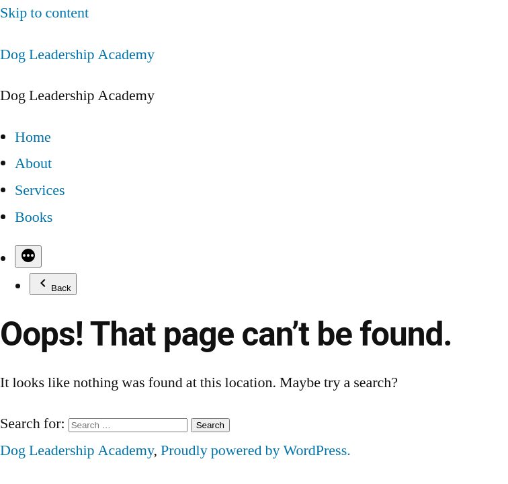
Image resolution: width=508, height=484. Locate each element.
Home (33, 137)
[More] (28, 256)
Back (53, 284)
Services (40, 190)
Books (33, 217)
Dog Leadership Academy (77, 54)
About (33, 163)
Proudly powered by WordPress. (256, 450)
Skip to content (44, 12)
